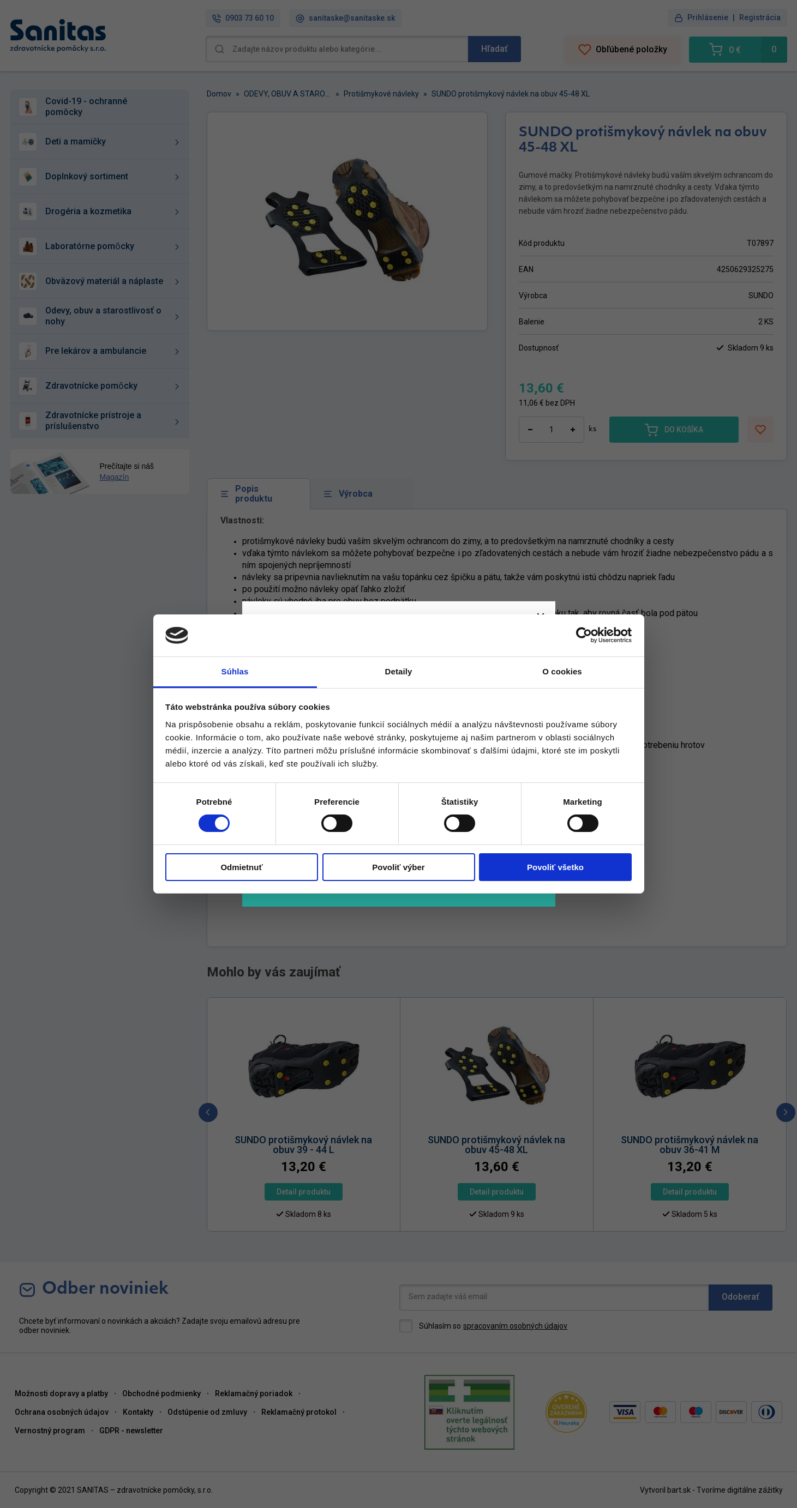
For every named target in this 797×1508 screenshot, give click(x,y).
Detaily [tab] (398, 671)
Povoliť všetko (555, 867)
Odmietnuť (241, 867)
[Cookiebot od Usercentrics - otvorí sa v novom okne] (584, 635)
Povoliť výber (398, 867)
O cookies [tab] (562, 671)
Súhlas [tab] (235, 671)
